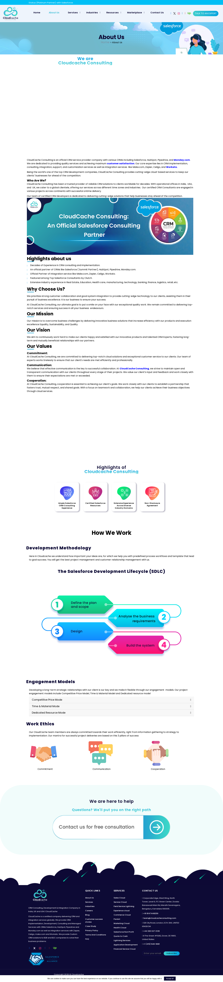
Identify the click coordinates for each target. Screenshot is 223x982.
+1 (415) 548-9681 (151, 945)
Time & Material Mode (45, 707)
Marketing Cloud (121, 924)
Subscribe (172, 954)
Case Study (90, 927)
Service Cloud (120, 903)
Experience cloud (121, 911)
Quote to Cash (121, 937)
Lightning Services (122, 941)
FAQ (87, 940)
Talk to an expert (206, 13)
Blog (87, 915)
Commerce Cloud (122, 915)
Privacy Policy (91, 931)
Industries (92, 12)
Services (73, 12)
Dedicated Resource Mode (48, 713)
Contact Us (157, 12)
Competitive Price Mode (47, 700)
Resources (112, 12)
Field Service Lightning (124, 907)
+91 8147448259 (150, 914)
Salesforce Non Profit (124, 933)
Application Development (126, 945)
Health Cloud (120, 928)
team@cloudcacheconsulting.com (159, 919)
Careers (89, 911)
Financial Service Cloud (124, 950)
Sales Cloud (119, 898)
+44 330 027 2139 (151, 932)
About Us (54, 12)
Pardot (117, 920)
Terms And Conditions (95, 935)
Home (38, 12)
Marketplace (134, 12)
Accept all (170, 979)
